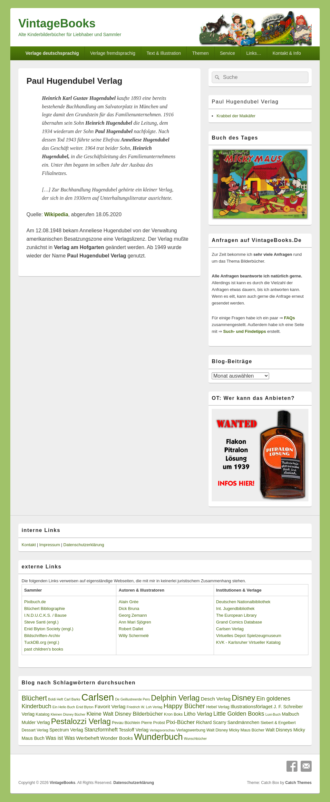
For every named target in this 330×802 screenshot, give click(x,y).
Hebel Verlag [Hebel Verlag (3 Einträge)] (217, 707)
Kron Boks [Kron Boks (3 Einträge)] (173, 714)
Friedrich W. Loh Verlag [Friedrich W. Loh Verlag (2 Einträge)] (144, 707)
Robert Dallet (131, 628)
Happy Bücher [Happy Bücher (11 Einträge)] (184, 706)
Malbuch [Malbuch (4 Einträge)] (290, 714)
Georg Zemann (133, 615)
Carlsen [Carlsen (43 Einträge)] (97, 697)
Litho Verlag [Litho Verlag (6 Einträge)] (198, 714)
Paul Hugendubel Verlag (245, 101)
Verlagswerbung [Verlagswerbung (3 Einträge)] (190, 730)
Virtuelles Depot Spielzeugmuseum (248, 635)
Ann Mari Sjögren (135, 622)
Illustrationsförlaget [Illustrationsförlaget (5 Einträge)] (251, 706)
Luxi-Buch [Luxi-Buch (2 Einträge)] (273, 714)
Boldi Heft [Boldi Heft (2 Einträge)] (55, 699)
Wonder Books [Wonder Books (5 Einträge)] (116, 738)
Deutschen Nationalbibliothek (243, 601)
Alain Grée (128, 601)
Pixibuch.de (35, 601)
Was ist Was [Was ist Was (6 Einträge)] (60, 738)
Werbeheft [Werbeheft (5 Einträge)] (87, 738)
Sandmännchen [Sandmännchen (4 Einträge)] (243, 722)
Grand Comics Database (239, 622)
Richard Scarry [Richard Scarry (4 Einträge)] (211, 722)
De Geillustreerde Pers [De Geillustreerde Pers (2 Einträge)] (132, 699)
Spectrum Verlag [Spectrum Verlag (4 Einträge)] (66, 729)
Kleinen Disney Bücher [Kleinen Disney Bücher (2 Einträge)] (68, 714)
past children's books (43, 649)
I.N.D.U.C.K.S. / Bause (45, 615)
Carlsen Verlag (230, 628)
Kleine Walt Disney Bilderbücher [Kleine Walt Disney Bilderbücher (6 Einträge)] (125, 714)
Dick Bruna (129, 608)
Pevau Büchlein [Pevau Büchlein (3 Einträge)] (126, 722)
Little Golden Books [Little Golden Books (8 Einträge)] (238, 713)
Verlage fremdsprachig (112, 53)
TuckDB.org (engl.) (41, 642)
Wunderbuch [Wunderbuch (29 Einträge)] (158, 737)
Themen (200, 53)
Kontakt (29, 544)
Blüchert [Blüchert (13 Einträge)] (34, 698)
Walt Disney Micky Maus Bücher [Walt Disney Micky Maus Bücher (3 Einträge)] (236, 730)
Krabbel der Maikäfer (236, 115)
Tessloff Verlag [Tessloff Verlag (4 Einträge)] (134, 729)
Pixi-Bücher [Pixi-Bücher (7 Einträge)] (180, 722)
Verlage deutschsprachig (52, 53)
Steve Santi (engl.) (41, 622)
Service (227, 53)
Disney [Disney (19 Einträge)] (243, 697)
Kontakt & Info (287, 53)
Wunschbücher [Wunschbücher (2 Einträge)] (195, 738)
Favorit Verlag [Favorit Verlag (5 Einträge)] (110, 706)
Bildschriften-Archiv (42, 635)
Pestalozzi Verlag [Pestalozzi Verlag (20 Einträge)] (81, 721)
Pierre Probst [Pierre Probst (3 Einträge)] (153, 722)
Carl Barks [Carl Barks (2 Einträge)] (72, 699)
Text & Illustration (164, 53)
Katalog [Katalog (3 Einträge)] (43, 714)
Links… (253, 53)
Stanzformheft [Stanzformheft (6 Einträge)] (101, 730)
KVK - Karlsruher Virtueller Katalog (248, 642)
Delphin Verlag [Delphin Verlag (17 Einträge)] (175, 698)
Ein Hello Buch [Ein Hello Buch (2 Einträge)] (64, 707)
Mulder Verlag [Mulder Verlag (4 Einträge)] (36, 722)
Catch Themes (298, 782)
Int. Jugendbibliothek (235, 608)
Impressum (49, 544)
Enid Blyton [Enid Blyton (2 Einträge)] (84, 707)
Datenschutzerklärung (83, 544)
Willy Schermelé (134, 635)
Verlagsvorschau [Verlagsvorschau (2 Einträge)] (162, 730)
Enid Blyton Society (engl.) (48, 628)
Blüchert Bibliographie (44, 608)
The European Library (236, 615)
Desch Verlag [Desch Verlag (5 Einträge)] (215, 698)
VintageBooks (56, 23)
